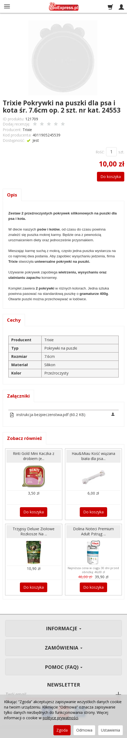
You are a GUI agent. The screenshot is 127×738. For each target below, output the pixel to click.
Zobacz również (24, 438)
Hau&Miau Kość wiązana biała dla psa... (93, 456)
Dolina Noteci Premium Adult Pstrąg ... (93, 531)
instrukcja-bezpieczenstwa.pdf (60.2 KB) (47, 414)
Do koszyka (110, 176)
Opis (12, 195)
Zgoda (62, 730)
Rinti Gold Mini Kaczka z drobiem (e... (33, 456)
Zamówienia (63, 647)
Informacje (63, 628)
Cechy (14, 320)
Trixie (27, 129)
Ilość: (100, 151)
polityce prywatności (60, 717)
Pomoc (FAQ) (63, 667)
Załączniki (18, 396)
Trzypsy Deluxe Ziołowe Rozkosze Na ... (34, 531)
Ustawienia (110, 730)
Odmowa (84, 730)
